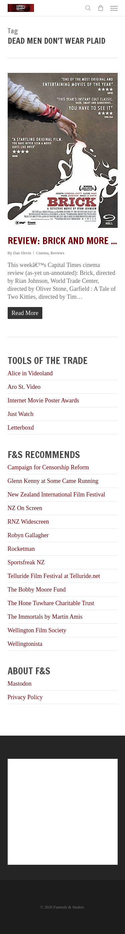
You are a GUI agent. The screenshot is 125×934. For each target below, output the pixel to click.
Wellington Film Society (37, 630)
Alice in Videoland (30, 373)
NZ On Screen (25, 508)
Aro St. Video (24, 387)
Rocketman (21, 548)
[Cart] (100, 8)
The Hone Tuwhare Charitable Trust (51, 603)
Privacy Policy (25, 697)
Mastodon (20, 683)
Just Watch (21, 414)
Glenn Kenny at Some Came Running (53, 481)
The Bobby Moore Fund (37, 589)
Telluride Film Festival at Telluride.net (54, 576)
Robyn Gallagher (28, 535)
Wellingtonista (25, 644)
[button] (114, 8)
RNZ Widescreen (28, 521)
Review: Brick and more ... (62, 240)
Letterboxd (21, 427)
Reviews (57, 253)
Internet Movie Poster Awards (43, 400)
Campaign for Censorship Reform (48, 467)
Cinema (42, 253)
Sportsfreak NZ (26, 562)
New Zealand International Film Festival (56, 494)
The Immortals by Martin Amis (45, 616)
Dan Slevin (22, 253)
